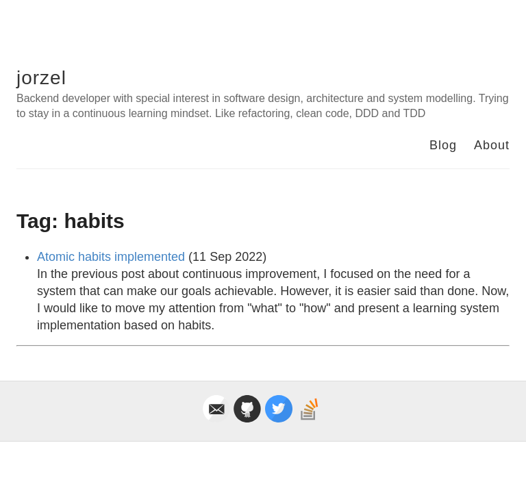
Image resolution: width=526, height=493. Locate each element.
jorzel (41, 77)
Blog (443, 145)
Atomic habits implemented (111, 257)
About (492, 145)
